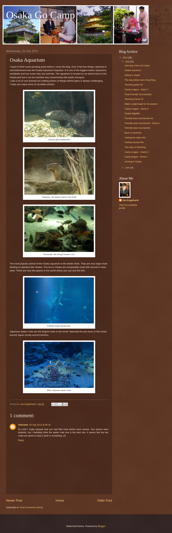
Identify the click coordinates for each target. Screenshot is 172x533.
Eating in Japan (132, 75)
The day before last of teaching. (140, 80)
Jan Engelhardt (130, 200)
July (127, 61)
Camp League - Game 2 (137, 152)
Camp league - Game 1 (136, 156)
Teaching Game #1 (134, 99)
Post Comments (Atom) (31, 507)
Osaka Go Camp (40, 15)
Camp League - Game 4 (137, 108)
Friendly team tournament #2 (139, 118)
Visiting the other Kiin (135, 137)
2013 (125, 57)
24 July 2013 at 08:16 (40, 424)
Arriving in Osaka (133, 161)
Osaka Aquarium (133, 70)
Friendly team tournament (137, 128)
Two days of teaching (135, 147)
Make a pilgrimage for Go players (141, 104)
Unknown (23, 424)
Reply (21, 440)
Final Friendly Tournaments (138, 94)
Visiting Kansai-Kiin (134, 142)
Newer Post (14, 500)
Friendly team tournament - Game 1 (142, 123)
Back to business (133, 132)
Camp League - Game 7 (137, 89)
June (128, 167)
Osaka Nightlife (132, 113)
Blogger (101, 526)
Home (60, 500)
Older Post (104, 500)
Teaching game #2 (134, 84)
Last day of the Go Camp (137, 65)
